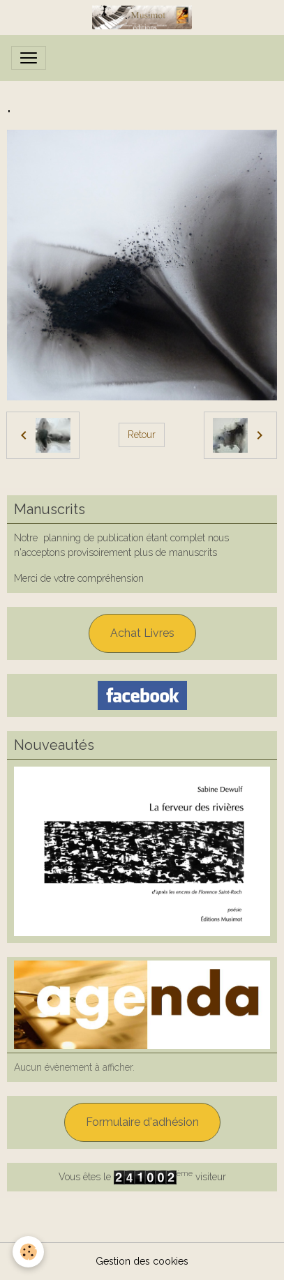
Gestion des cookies (142, 1261)
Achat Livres (142, 633)
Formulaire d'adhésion (142, 1122)
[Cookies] (28, 1251)
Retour (142, 434)
